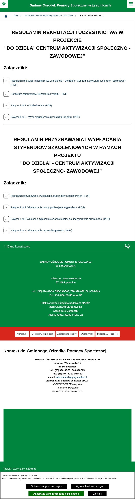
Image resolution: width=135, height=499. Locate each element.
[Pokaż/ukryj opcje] (4, 4)
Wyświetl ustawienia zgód (90, 486)
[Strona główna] (6, 16)
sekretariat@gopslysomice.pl (71, 377)
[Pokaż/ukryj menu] (131, 4)
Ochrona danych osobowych (46, 486)
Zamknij (97, 493)
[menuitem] (22, 334)
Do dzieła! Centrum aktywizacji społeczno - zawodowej (51, 15)
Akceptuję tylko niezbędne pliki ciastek (56, 493)
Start (18, 15)
